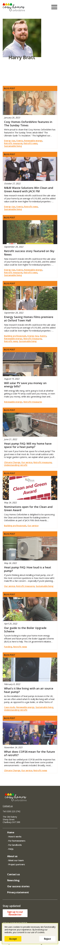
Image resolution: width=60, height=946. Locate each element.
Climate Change (12, 462)
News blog (13, 880)
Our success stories (18, 886)
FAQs (10, 849)
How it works (14, 836)
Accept (13, 938)
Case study (9, 707)
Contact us (8, 806)
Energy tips (9, 140)
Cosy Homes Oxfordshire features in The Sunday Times (28, 123)
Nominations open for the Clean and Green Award (28, 508)
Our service (26, 462)
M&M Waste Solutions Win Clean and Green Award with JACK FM (28, 189)
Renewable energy (33, 140)
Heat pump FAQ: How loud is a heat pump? (27, 569)
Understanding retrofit (15, 465)
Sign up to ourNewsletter (15, 913)
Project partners (16, 864)
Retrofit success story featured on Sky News (29, 252)
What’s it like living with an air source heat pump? (28, 690)
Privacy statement (18, 892)
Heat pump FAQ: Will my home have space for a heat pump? (28, 445)
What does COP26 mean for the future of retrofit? (29, 753)
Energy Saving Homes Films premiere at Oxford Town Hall (28, 318)
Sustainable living (13, 146)
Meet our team (16, 860)
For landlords (15, 845)
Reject (47, 938)
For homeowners (16, 840)
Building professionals (15, 336)
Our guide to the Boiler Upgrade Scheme (25, 629)
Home (10, 832)
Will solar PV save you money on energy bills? (25, 384)
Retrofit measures (13, 143)
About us (12, 856)
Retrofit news (30, 143)
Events (19, 140)
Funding (8, 646)
